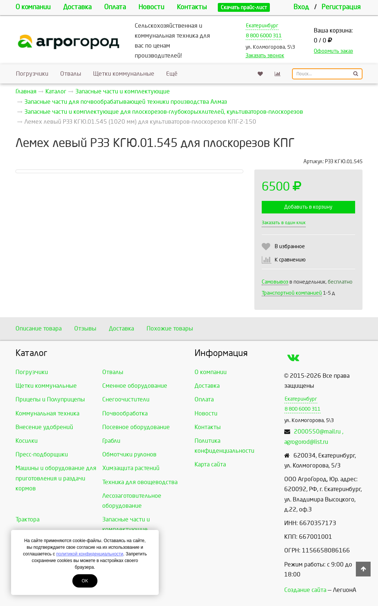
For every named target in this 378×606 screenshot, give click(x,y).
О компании (33, 7)
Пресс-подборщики (42, 454)
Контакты (192, 7)
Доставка (77, 7)
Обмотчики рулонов (129, 454)
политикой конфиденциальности (89, 554)
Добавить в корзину (308, 207)
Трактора (27, 519)
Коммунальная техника (47, 413)
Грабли (111, 441)
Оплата (115, 7)
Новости (151, 7)
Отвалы (70, 74)
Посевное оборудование (136, 427)
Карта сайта (210, 464)
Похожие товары (170, 328)
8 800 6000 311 (264, 35)
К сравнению (290, 260)
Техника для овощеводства (140, 482)
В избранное (290, 246)
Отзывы (85, 328)
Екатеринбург (262, 25)
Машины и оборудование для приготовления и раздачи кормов (56, 478)
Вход (301, 7)
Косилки (27, 441)
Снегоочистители (126, 399)
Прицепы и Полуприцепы (50, 399)
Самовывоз (275, 282)
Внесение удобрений (44, 427)
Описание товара (39, 328)
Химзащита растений (130, 468)
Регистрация (341, 7)
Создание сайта (305, 590)
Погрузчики (32, 74)
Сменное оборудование (134, 386)
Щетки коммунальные (123, 74)
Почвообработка (125, 413)
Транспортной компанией (292, 293)
